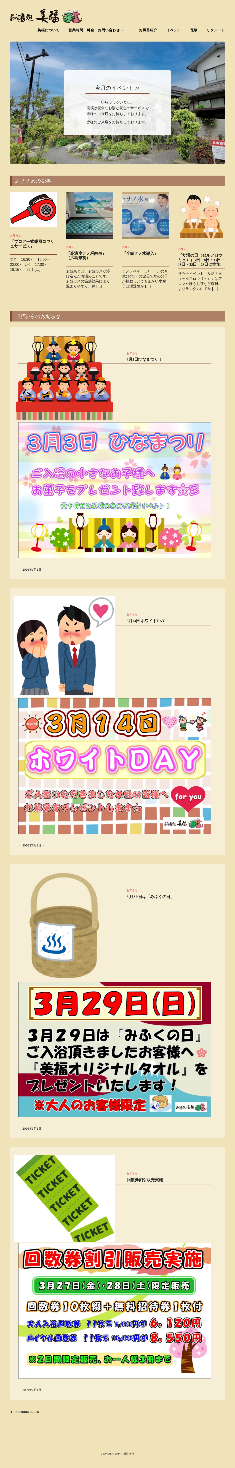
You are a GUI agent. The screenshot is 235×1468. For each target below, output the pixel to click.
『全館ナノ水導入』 (140, 253)
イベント (173, 30)
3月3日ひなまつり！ (144, 359)
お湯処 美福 (127, 1453)
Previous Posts (27, 1412)
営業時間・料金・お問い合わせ (102, 30)
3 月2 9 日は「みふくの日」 (150, 896)
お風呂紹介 (148, 30)
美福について (55, 30)
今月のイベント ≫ (117, 88)
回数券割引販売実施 (145, 1180)
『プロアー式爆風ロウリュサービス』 (32, 244)
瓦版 (194, 30)
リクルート (216, 30)
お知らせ (15, 235)
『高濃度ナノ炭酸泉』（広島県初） (86, 256)
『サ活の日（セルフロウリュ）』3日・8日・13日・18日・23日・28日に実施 (201, 260)
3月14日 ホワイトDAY (146, 621)
